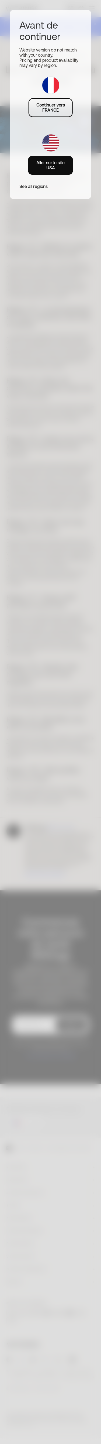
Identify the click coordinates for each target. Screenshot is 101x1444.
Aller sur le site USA (50, 165)
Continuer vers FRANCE (50, 107)
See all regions (33, 186)
